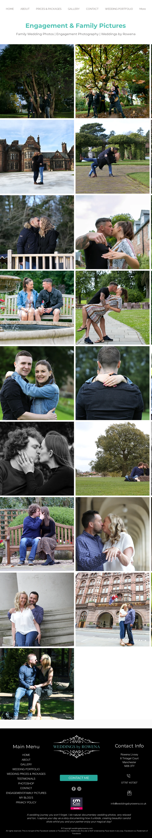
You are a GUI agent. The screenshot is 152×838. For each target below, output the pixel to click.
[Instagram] (79, 789)
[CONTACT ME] (79, 778)
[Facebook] (74, 789)
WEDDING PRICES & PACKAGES (26, 773)
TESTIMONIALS (26, 778)
